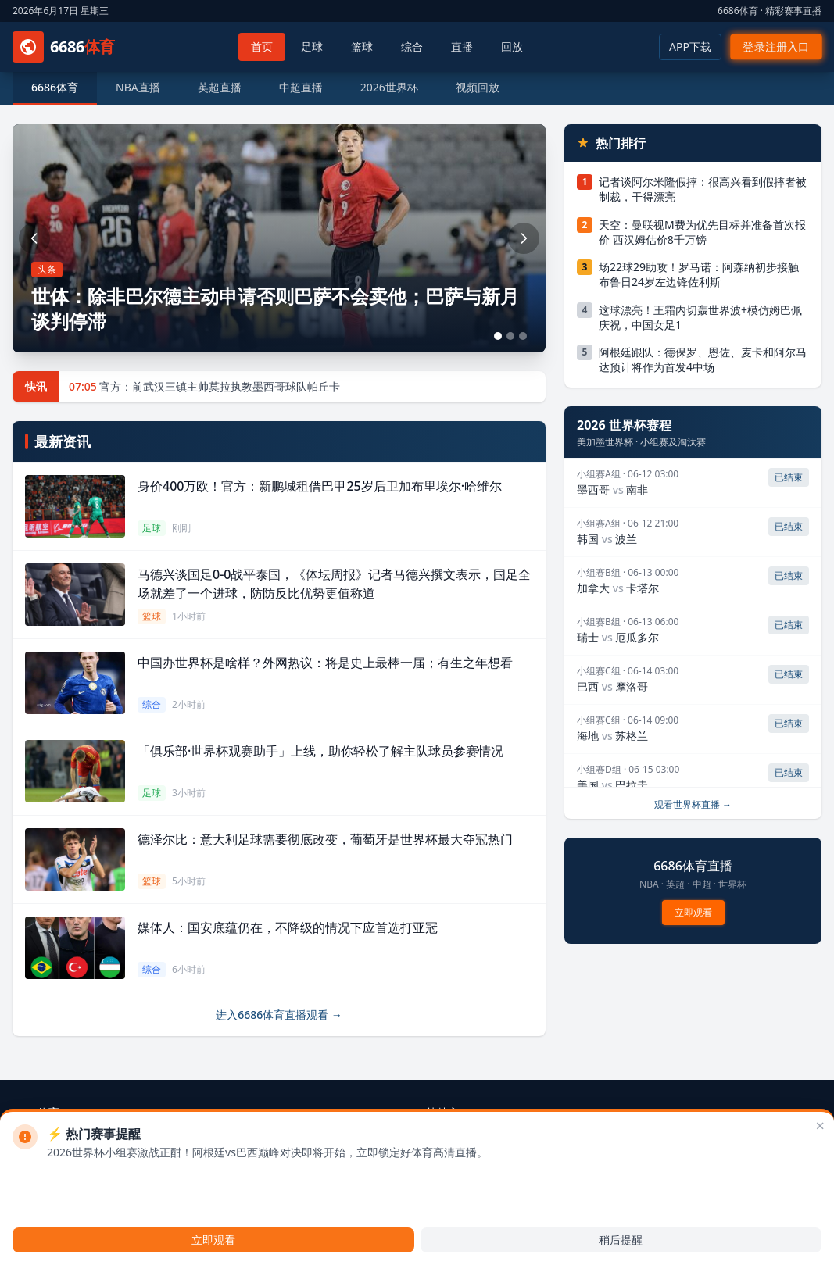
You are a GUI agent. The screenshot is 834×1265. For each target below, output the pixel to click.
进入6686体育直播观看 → (279, 1014)
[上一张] (34, 238)
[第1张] (498, 336)
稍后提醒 (621, 1239)
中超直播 (301, 87)
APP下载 (690, 46)
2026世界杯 (389, 87)
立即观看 (693, 911)
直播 (462, 46)
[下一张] (523, 238)
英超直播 (220, 87)
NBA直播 (138, 87)
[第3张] (523, 336)
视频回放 (477, 87)
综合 (412, 46)
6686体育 (54, 87)
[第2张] (510, 336)
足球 (312, 46)
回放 (512, 46)
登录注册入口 (776, 47)
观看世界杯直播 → (693, 804)
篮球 (362, 46)
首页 (262, 46)
